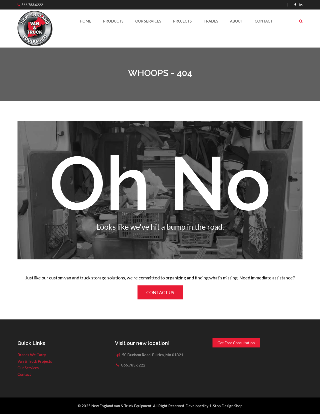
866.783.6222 (32, 5)
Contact (264, 21)
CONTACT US (160, 292)
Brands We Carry (32, 354)
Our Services (148, 21)
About (236, 21)
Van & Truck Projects (35, 361)
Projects (182, 21)
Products (113, 21)
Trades (211, 21)
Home (85, 21)
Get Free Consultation (236, 342)
